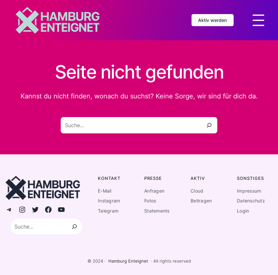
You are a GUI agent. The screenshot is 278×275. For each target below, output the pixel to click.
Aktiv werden (212, 20)
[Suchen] (74, 226)
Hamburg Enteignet (128, 261)
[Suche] (209, 125)
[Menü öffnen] (258, 20)
